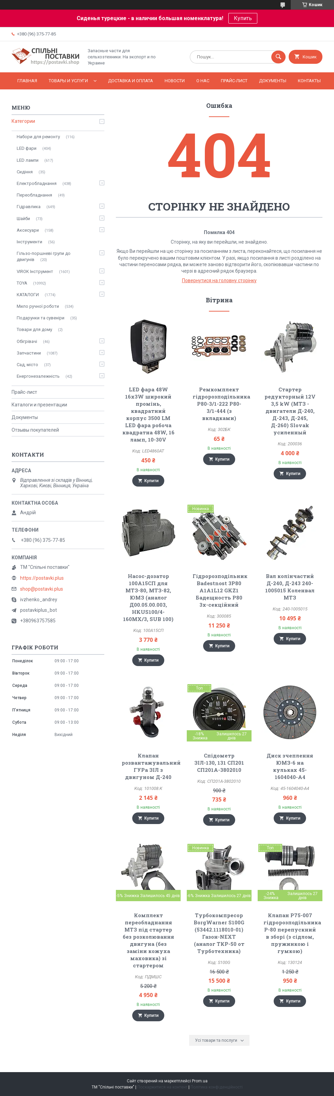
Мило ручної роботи (38, 306)
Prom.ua (200, 1081)
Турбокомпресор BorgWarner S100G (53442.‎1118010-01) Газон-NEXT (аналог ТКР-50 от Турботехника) (219, 933)
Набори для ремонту (38, 136)
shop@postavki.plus (41, 589)
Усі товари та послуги (216, 1040)
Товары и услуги (68, 80)
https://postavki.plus (42, 578)
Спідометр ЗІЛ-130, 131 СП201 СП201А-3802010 (219, 762)
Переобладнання (34, 195)
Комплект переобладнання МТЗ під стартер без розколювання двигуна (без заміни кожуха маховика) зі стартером (148, 940)
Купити (152, 480)
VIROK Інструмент (35, 271)
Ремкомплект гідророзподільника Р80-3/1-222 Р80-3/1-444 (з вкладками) (221, 403)
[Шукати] (278, 57)
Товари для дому (34, 329)
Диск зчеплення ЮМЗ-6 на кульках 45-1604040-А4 (290, 766)
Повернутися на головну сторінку (219, 280)
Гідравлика (29, 206)
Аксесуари (28, 230)
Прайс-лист (234, 80)
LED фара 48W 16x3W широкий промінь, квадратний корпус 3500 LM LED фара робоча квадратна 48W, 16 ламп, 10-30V (148, 414)
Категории (23, 121)
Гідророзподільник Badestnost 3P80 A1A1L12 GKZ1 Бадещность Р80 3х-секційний (220, 590)
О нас (202, 80)
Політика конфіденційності (217, 1087)
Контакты (309, 80)
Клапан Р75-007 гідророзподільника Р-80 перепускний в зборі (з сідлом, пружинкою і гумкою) (292, 933)
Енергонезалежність (38, 376)
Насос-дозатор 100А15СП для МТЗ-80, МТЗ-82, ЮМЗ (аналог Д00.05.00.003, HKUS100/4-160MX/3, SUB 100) (148, 597)
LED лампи (28, 160)
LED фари (26, 148)
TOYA (22, 283)
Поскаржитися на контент (162, 1087)
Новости (175, 80)
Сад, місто (27, 364)
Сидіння (25, 171)
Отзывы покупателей (35, 430)
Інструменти (29, 241)
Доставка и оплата (130, 80)
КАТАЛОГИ (28, 294)
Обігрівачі (27, 341)
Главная (27, 80)
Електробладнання (37, 183)
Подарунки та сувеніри (40, 317)
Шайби (23, 218)
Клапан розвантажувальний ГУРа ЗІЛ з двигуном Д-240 (151, 766)
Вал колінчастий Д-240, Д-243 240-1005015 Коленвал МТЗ (290, 587)
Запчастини (29, 353)
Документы (272, 80)
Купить (243, 18)
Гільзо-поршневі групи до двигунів (44, 256)
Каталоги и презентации (39, 404)
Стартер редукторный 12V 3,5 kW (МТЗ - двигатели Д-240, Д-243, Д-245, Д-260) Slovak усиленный (290, 411)
